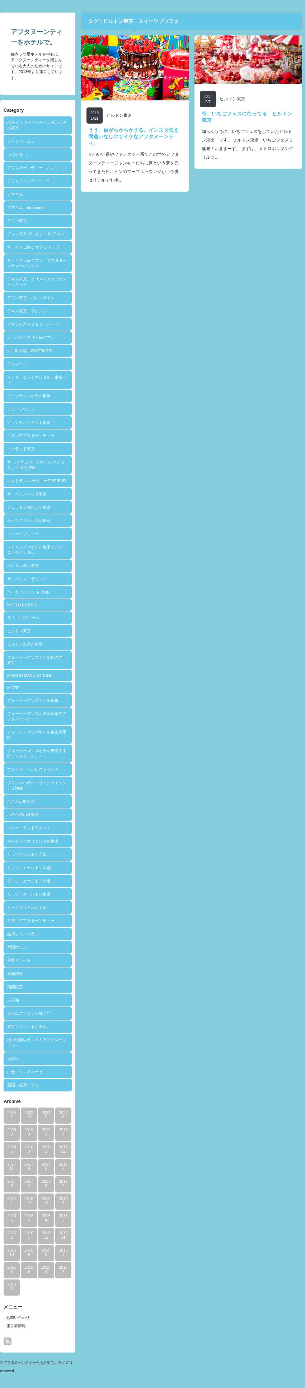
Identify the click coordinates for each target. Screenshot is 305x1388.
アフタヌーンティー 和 (29, 181)
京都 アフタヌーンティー (31, 920)
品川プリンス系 (21, 934)
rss (7, 1341)
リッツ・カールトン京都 (29, 867)
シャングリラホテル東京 (29, 520)
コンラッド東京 (21, 449)
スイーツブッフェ (23, 534)
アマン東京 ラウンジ (27, 311)
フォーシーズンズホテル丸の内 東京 (36, 660)
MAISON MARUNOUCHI (29, 675)
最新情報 (15, 973)
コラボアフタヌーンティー (31, 435)
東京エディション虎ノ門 (29, 1013)
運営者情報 (16, 1326)
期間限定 (15, 987)
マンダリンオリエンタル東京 (32, 841)
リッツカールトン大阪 (27, 854)
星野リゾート (19, 960)
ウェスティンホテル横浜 (29, 396)
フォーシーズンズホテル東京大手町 (36, 735)
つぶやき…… (19, 154)
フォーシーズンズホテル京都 (32, 700)
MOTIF (13, 688)
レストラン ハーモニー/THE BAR (36, 481)
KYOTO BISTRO (22, 605)
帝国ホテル (17, 947)
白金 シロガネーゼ (25, 1072)
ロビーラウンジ (21, 409)
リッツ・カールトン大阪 (29, 881)
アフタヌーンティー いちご (32, 167)
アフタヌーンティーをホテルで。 (30, 1362)
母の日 (13, 1058)
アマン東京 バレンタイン (31, 298)
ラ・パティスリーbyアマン (31, 337)
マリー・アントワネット (29, 828)
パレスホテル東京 (23, 565)
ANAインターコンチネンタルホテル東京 (37, 125)
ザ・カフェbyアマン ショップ (33, 247)
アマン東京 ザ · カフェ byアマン (35, 234)
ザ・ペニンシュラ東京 (27, 494)
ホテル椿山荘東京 (23, 814)
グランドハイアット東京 (29, 422)
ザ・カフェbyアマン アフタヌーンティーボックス (37, 263)
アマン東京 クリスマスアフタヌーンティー (36, 282)
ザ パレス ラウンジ (27, 579)
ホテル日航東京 (21, 801)
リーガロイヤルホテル (27, 907)
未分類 (13, 1000)
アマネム (15, 194)
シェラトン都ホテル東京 (29, 507)
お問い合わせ (18, 1317)
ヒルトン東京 (19, 631)
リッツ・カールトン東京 (29, 894)
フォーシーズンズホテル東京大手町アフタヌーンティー (36, 753)
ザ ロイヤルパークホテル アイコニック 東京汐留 (36, 465)
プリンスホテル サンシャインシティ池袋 (36, 785)
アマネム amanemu (25, 207)
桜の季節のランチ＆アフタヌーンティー (36, 1042)
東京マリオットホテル (27, 1026)
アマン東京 (17, 220)
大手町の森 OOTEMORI (29, 351)
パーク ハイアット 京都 (28, 592)
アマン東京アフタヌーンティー (34, 324)
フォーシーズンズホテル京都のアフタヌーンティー (36, 716)
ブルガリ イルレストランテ (32, 769)
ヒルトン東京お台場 (25, 644)
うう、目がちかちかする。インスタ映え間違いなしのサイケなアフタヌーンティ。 (133, 136)
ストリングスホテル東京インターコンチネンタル (36, 549)
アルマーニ (17, 364)
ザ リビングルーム (23, 617)
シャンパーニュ (21, 141)
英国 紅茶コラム (23, 1085)
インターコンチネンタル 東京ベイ (36, 380)
